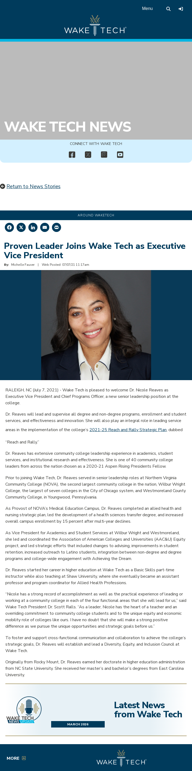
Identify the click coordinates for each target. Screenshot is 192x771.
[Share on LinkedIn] (32, 227)
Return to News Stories (33, 186)
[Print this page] (56, 227)
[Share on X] (21, 227)
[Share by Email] (44, 227)
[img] (72, 155)
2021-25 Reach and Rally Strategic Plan (128, 430)
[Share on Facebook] (9, 227)
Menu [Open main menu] (147, 8)
